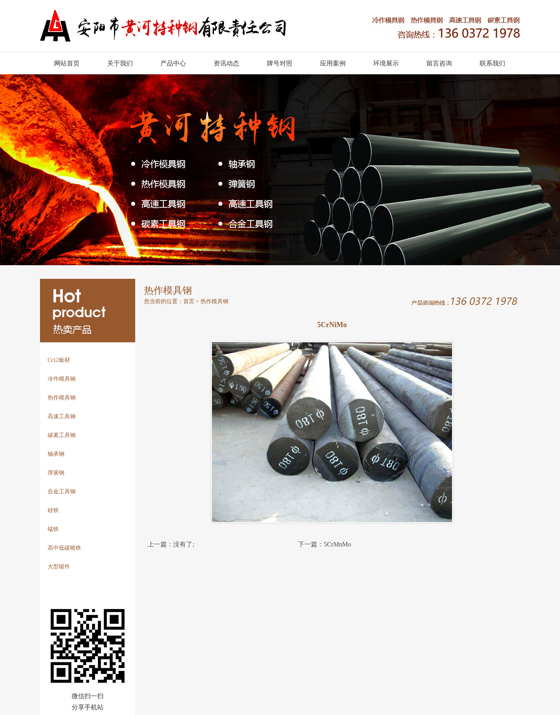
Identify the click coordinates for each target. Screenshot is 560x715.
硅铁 (53, 510)
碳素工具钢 (62, 435)
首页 (188, 301)
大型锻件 (59, 567)
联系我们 (492, 63)
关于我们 (120, 63)
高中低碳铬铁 (64, 548)
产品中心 (173, 63)
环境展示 (386, 63)
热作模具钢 (62, 398)
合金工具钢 (62, 492)
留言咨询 (439, 63)
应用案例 (333, 63)
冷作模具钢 (62, 379)
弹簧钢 (56, 473)
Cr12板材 (59, 360)
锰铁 (53, 529)
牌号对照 (279, 63)
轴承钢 (56, 454)
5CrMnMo (337, 544)
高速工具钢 (62, 416)
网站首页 (67, 63)
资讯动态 (226, 63)
